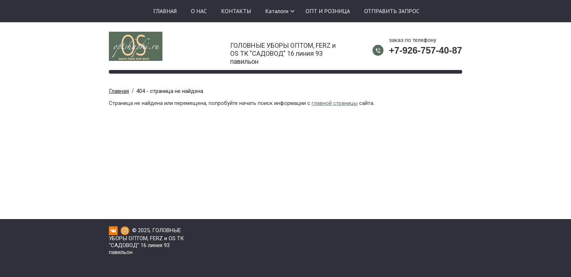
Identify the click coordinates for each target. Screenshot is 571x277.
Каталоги (276, 11)
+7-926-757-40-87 (425, 50)
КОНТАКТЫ (236, 11)
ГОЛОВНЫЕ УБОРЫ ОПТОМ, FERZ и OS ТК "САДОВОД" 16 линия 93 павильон (283, 51)
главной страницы (335, 103)
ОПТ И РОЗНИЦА (328, 11)
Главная (119, 91)
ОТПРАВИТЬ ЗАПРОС (392, 11)
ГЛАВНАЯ (165, 11)
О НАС (199, 11)
